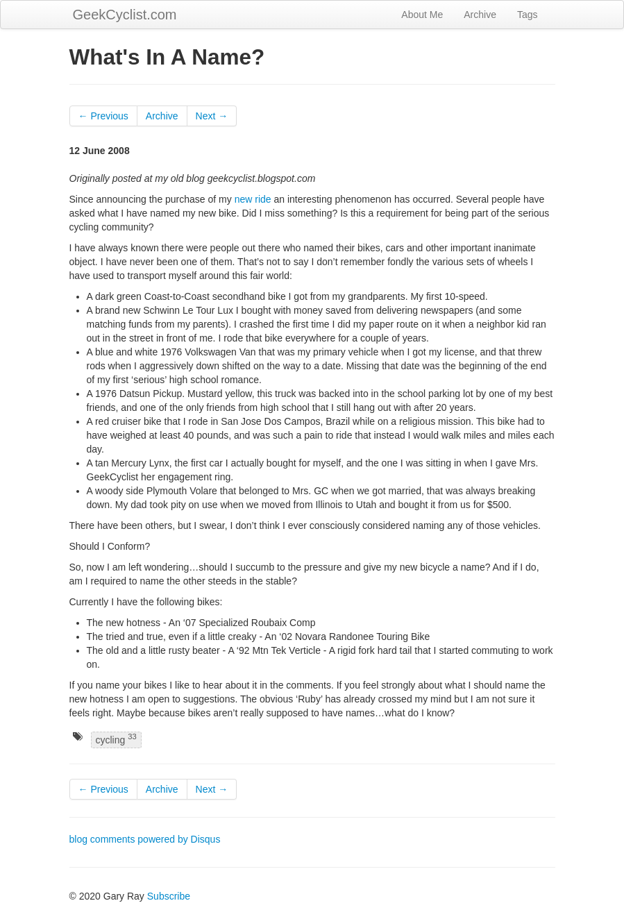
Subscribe (168, 896)
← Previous (103, 115)
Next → (212, 115)
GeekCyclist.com (125, 14)
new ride (253, 199)
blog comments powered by (145, 839)
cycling (116, 738)
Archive (480, 14)
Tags (527, 14)
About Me (422, 14)
